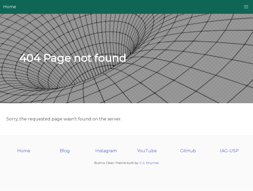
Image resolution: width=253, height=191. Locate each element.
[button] (246, 7)
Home (9, 6)
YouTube (147, 150)
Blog (65, 150)
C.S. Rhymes (149, 163)
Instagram (106, 150)
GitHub (188, 150)
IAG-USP (229, 150)
